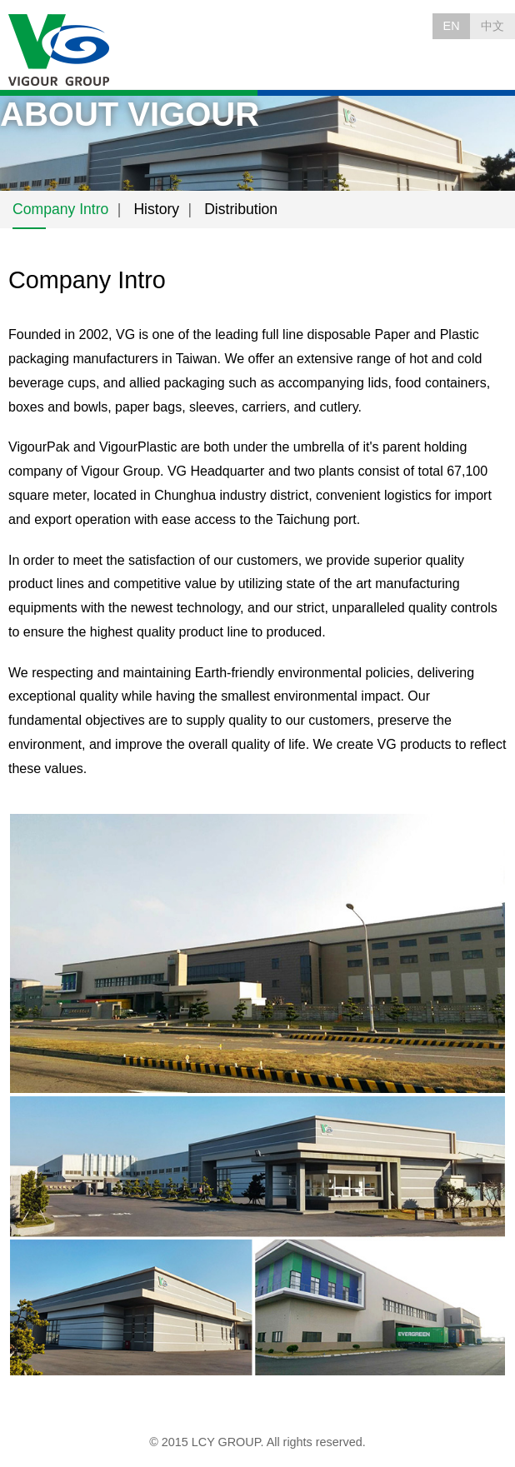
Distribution (241, 209)
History (156, 209)
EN (451, 25)
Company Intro (60, 209)
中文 (492, 25)
